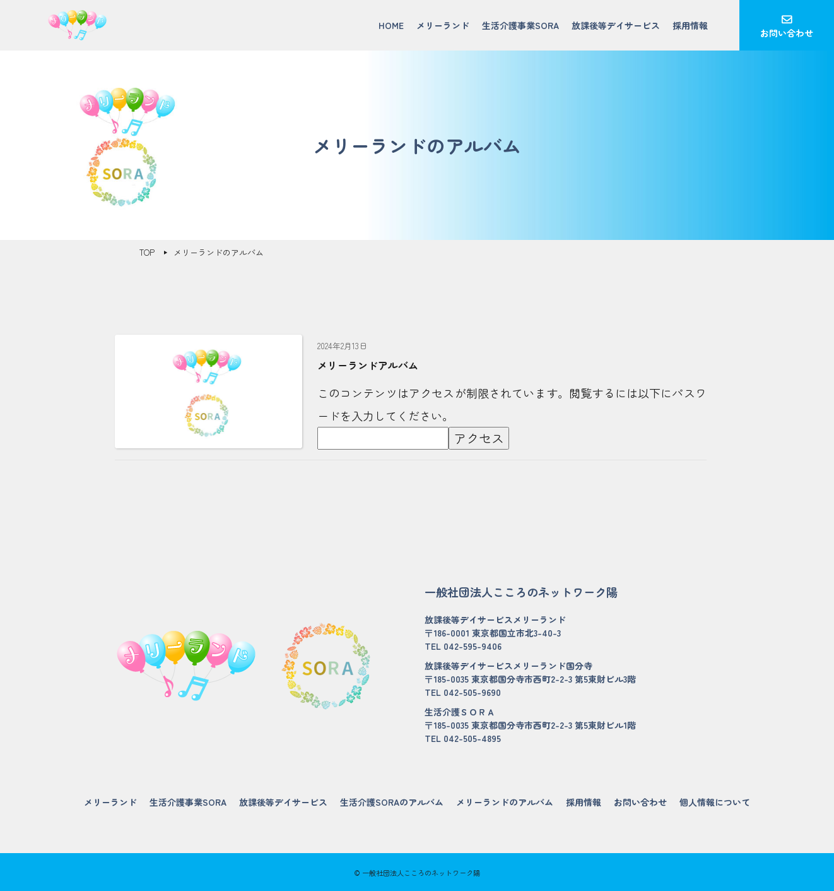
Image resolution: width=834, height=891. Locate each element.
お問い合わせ (786, 33)
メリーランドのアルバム (504, 802)
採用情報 (690, 25)
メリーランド (442, 25)
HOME (391, 25)
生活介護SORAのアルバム (391, 802)
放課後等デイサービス (616, 25)
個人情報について (714, 802)
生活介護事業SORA (520, 25)
